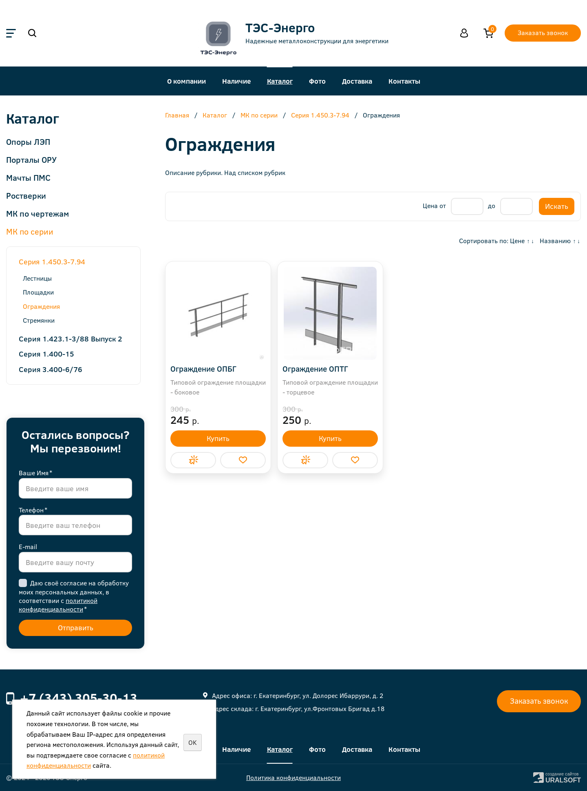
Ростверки (26, 195)
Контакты (404, 81)
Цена (430, 205)
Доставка (357, 81)
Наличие (236, 81)
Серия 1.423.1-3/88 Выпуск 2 (70, 338)
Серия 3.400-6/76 (50, 369)
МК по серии (29, 231)
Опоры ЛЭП (28, 141)
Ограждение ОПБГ (203, 368)
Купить (218, 438)
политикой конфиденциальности (58, 604)
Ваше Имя (35, 472)
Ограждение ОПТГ (315, 368)
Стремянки (39, 320)
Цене (517, 240)
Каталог (280, 81)
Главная (177, 115)
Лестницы (37, 278)
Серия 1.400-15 (46, 354)
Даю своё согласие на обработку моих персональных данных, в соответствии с (74, 595)
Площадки (38, 292)
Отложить (243, 460)
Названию (555, 240)
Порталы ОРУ (31, 159)
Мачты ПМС (28, 177)
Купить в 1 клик (193, 460)
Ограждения (41, 306)
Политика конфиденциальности (293, 777)
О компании (186, 81)
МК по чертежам (37, 213)
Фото (317, 81)
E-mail (28, 546)
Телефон (33, 509)
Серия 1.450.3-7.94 (52, 261)
